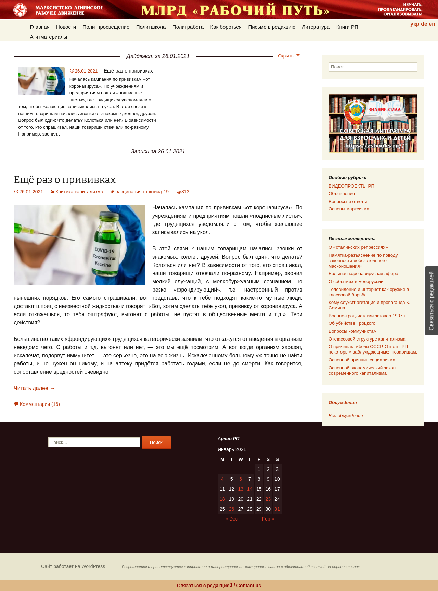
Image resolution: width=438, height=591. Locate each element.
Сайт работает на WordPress (73, 566)
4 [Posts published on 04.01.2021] (222, 479)
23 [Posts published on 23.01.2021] (268, 499)
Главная (40, 27)
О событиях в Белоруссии (355, 281)
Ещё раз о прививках (128, 71)
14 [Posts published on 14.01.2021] (250, 489)
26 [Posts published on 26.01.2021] (231, 509)
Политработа (188, 27)
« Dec (231, 519)
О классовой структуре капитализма (366, 339)
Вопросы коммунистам (352, 331)
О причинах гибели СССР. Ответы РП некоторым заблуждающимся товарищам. (372, 349)
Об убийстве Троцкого (351, 323)
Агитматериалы (48, 37)
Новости (66, 27)
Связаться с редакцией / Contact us (219, 585)
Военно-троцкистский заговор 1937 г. (367, 315)
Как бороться (226, 27)
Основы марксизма (348, 208)
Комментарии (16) (40, 404)
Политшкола (151, 27)
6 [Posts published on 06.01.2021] (240, 479)
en (432, 24)
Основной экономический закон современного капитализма (362, 370)
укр (415, 24)
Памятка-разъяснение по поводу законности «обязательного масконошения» (363, 261)
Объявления (341, 193)
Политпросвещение (106, 27)
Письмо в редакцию (271, 27)
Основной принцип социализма (361, 359)
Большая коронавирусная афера (363, 273)
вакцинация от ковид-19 (142, 191)
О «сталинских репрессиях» (358, 247)
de (424, 24)
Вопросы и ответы (347, 201)
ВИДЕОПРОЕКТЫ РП (351, 186)
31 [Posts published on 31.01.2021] (277, 509)
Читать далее (34, 388)
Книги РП (347, 27)
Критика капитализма (79, 191)
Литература (316, 27)
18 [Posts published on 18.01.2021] (222, 499)
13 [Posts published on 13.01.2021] (240, 489)
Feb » (268, 519)
